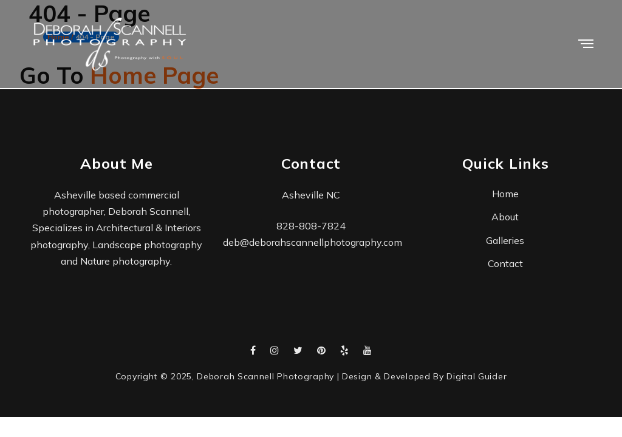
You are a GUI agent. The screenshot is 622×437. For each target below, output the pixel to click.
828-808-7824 (311, 226)
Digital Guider (476, 376)
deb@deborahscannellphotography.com (312, 242)
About (505, 217)
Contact (505, 263)
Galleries (505, 240)
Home (505, 194)
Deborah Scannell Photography (265, 376)
